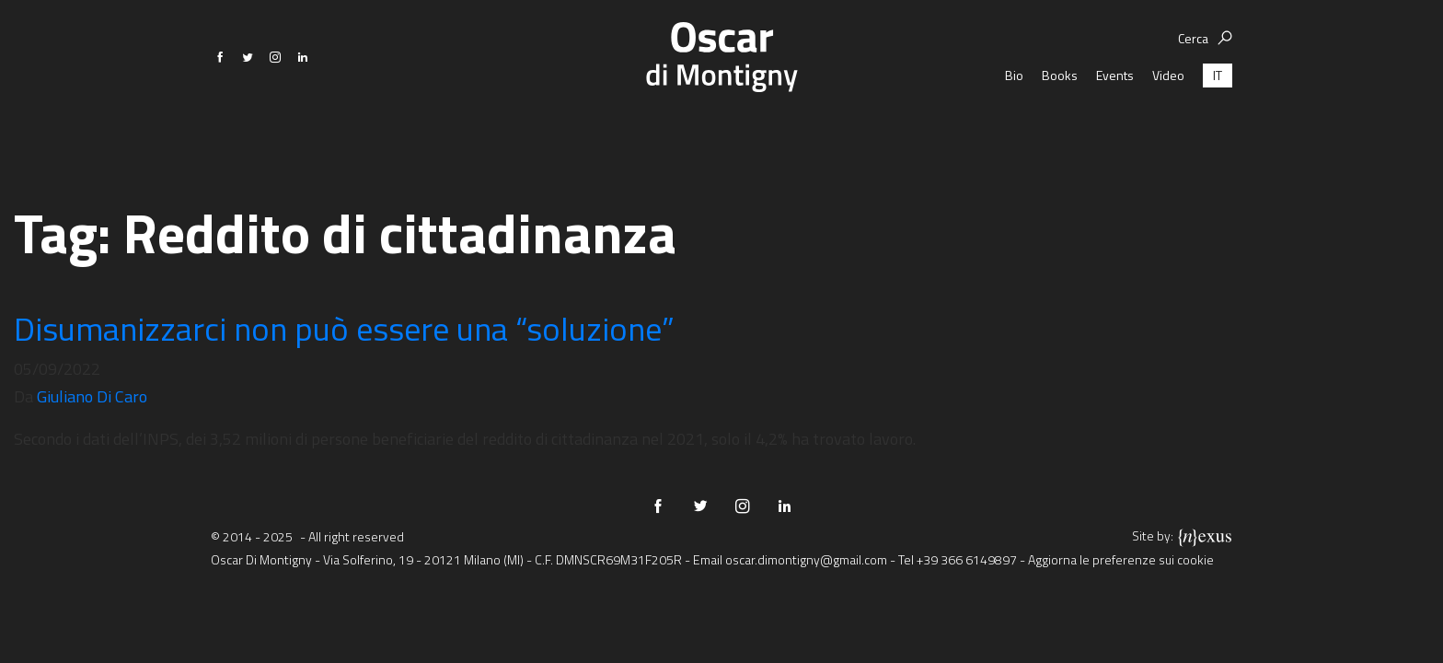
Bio (1014, 128)
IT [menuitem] (1217, 128)
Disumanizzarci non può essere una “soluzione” (344, 328)
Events (1115, 128)
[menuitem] (1217, 128)
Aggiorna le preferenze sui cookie (1121, 559)
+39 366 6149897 (967, 559)
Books (1060, 128)
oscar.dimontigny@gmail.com (806, 559)
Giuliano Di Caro (92, 396)
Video (1168, 128)
